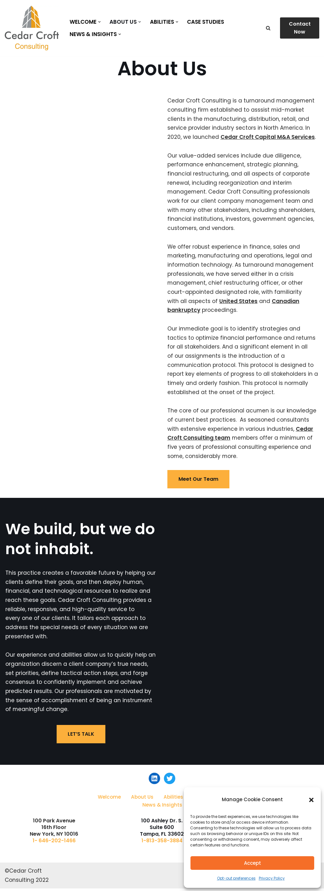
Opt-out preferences (236, 878)
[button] (311, 800)
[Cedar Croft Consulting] (32, 28)
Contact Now (300, 28)
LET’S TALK (81, 737)
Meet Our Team (198, 481)
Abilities (173, 799)
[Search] (268, 28)
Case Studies (205, 22)
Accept (252, 863)
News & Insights (162, 807)
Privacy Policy (272, 878)
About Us (142, 799)
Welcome (109, 799)
